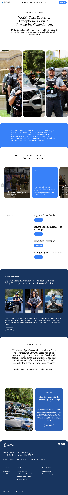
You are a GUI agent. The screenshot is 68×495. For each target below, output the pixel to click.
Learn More (39, 220)
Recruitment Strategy (47, 474)
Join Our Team (6, 471)
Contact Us (5, 474)
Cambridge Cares (46, 471)
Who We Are (49, 425)
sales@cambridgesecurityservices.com (36, 459)
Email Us (62, 2)
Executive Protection (22, 479)
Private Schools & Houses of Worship (26, 474)
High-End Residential (22, 471)
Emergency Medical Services (24, 476)
